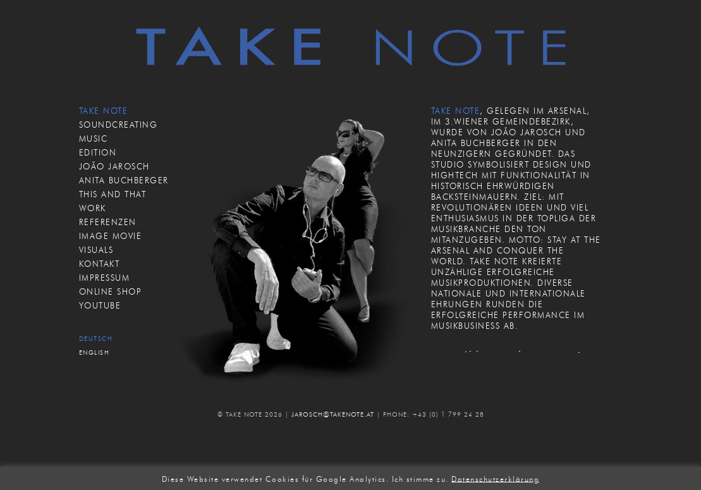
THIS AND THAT (113, 194)
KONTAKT (99, 264)
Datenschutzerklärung (495, 478)
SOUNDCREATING (118, 124)
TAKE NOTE (103, 111)
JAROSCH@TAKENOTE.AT (332, 414)
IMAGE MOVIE (110, 236)
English (94, 352)
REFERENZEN (108, 222)
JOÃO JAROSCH (114, 166)
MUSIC (93, 138)
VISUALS (96, 250)
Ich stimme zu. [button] (420, 478)
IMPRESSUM (104, 278)
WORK (92, 208)
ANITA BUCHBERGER (124, 180)
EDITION (98, 152)
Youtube (100, 305)
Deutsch (96, 338)
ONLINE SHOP (110, 291)
